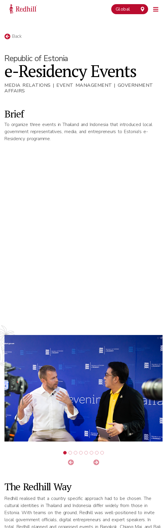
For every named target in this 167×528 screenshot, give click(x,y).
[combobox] (129, 9)
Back (13, 36)
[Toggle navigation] (156, 8)
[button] (71, 463)
